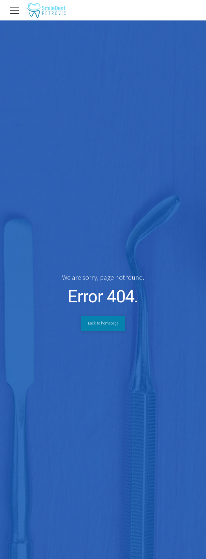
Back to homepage (103, 323)
